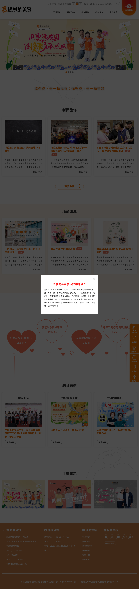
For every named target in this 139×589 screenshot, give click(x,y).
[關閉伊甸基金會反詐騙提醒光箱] (94, 279)
